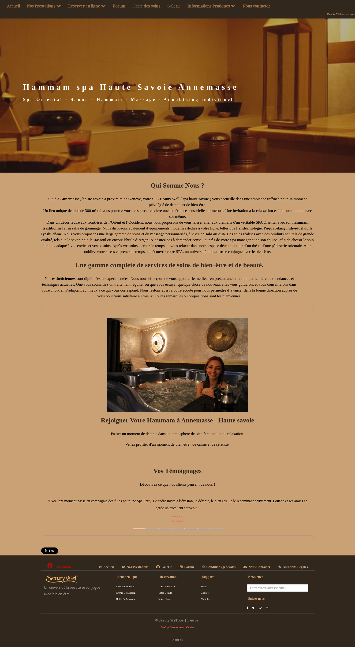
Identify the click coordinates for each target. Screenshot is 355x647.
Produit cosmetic (125, 586)
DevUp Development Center (177, 627)
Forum (119, 5)
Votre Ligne (164, 599)
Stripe (204, 586)
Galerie (173, 5)
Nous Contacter (256, 567)
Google (205, 592)
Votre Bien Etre (166, 586)
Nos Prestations (44, 5)
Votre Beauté (165, 592)
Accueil (13, 5)
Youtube (205, 599)
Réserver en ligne (87, 5)
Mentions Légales (293, 567)
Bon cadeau (59, 565)
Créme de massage (126, 592)
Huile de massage (125, 599)
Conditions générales (218, 567)
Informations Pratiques (211, 5)
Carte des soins (146, 5)
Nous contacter (256, 5)
